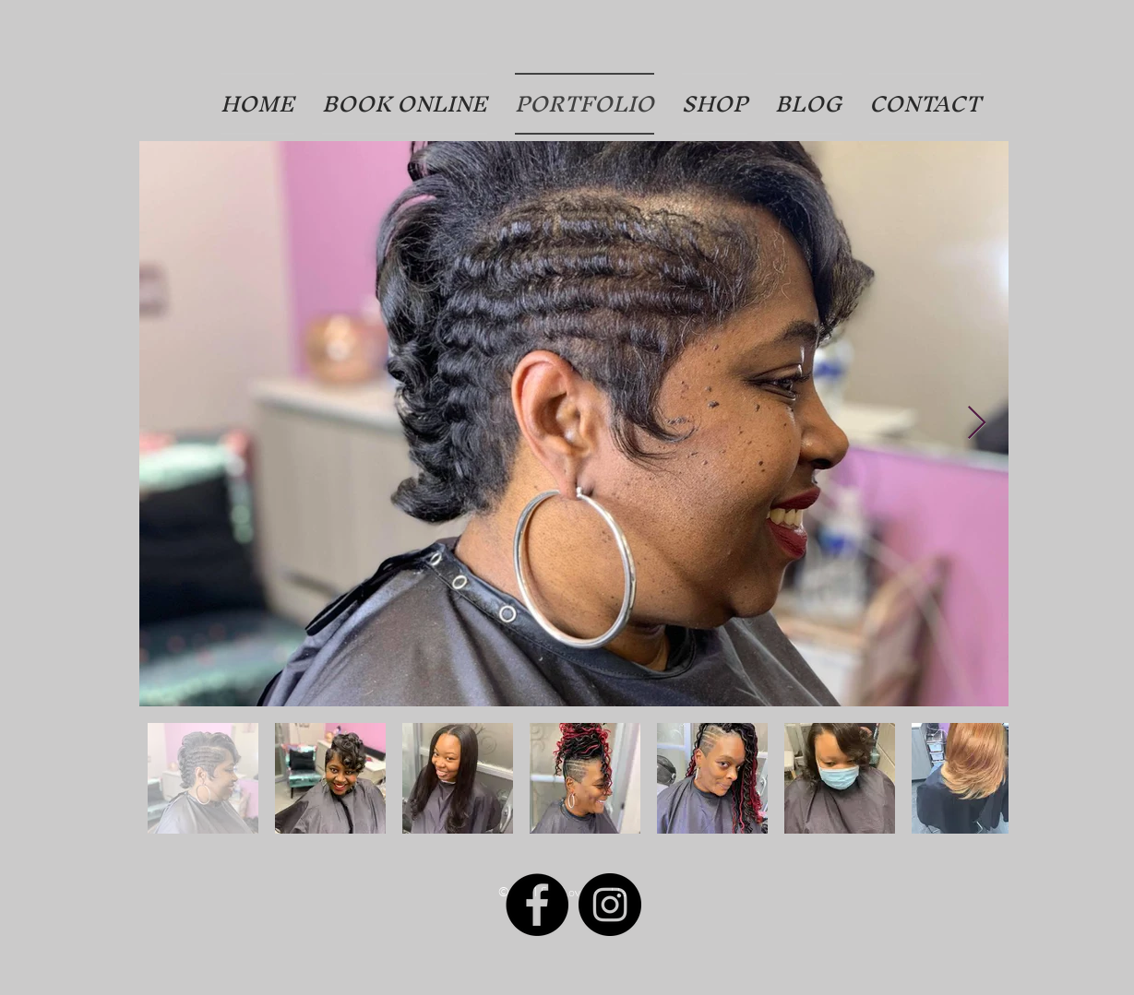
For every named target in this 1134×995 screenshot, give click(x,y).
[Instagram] (610, 904)
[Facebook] (537, 904)
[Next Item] (976, 424)
